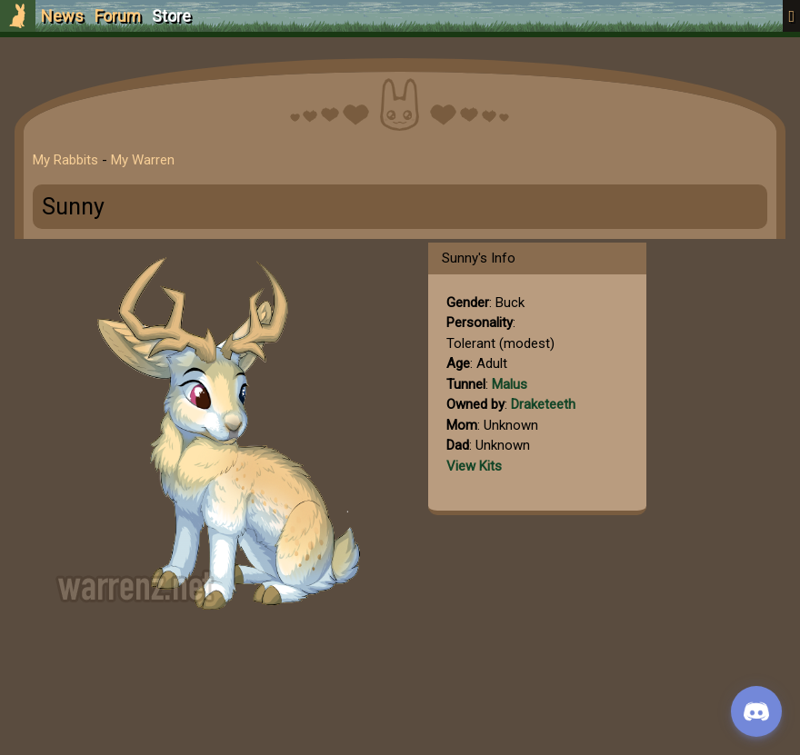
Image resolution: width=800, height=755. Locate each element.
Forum (118, 15)
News (62, 15)
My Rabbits (65, 160)
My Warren (143, 160)
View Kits (474, 466)
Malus (509, 384)
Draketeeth (543, 404)
